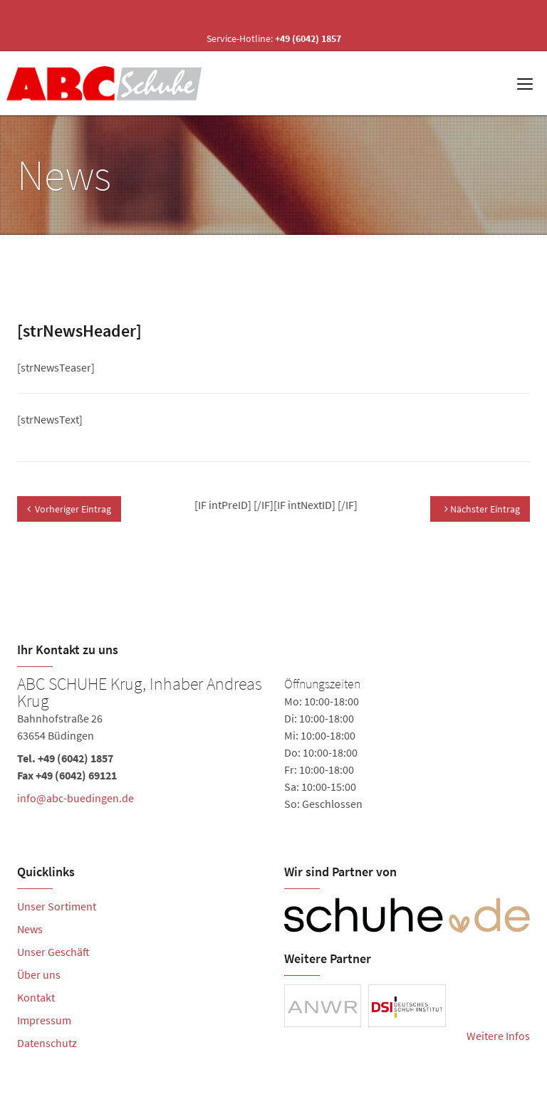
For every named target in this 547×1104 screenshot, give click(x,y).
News (30, 929)
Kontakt (36, 997)
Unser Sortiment (56, 906)
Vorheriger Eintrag (69, 509)
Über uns (39, 974)
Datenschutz (47, 1043)
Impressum (44, 1020)
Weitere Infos (498, 1036)
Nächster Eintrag (482, 509)
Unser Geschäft (53, 952)
